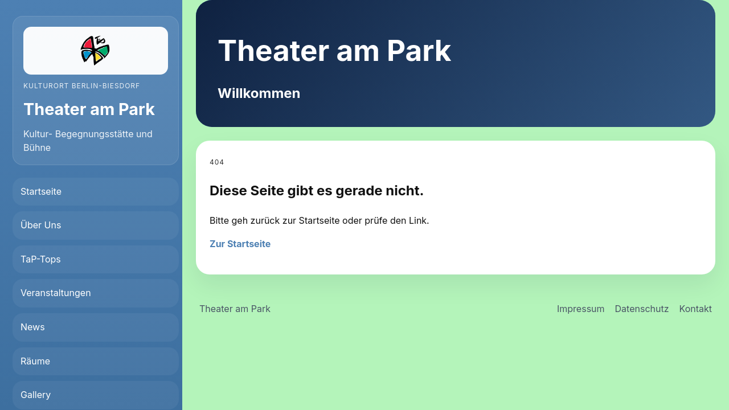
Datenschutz (642, 308)
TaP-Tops (41, 259)
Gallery (36, 394)
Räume (35, 361)
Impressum (581, 308)
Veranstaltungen (56, 292)
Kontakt (695, 308)
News (33, 327)
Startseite (41, 191)
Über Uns (41, 225)
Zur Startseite (240, 243)
